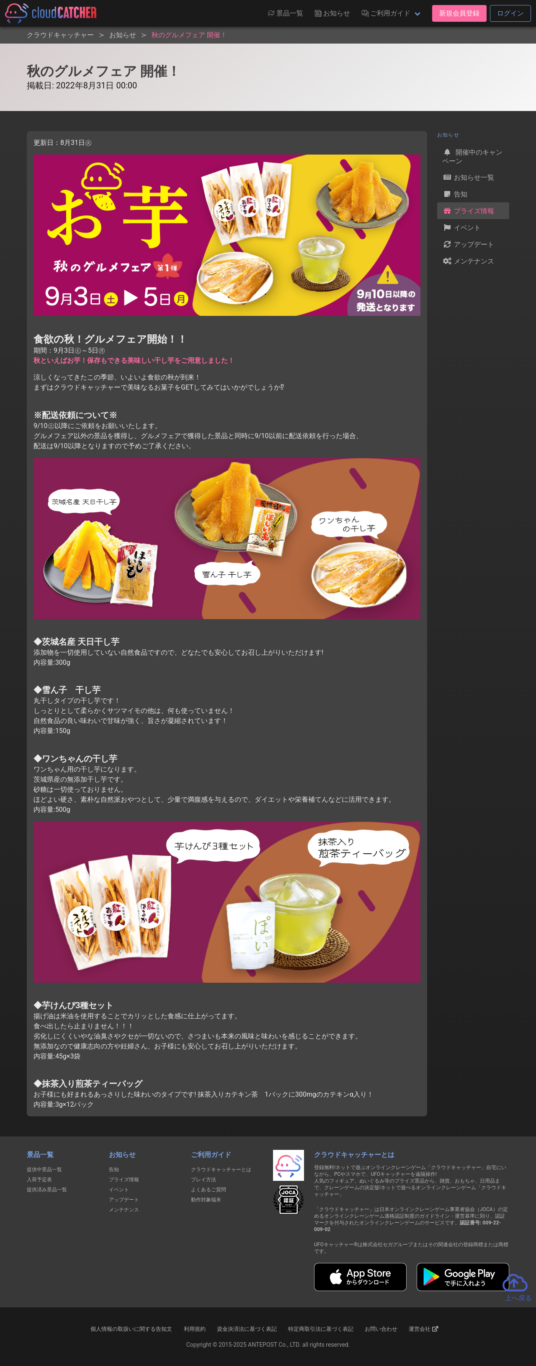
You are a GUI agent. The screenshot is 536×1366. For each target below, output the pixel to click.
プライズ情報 (468, 211)
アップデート (468, 244)
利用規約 (195, 1329)
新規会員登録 (459, 13)
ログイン (510, 13)
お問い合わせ (381, 1329)
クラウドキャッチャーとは (221, 1169)
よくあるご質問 (208, 1190)
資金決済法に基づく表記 (247, 1329)
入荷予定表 (39, 1180)
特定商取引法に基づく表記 (320, 1329)
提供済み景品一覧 (47, 1190)
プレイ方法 (203, 1180)
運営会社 (423, 1328)
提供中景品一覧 (44, 1169)
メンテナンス (468, 261)
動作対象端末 (206, 1200)
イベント (461, 227)
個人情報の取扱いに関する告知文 (131, 1329)
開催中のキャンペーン (472, 156)
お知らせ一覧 (468, 177)
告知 (454, 194)
